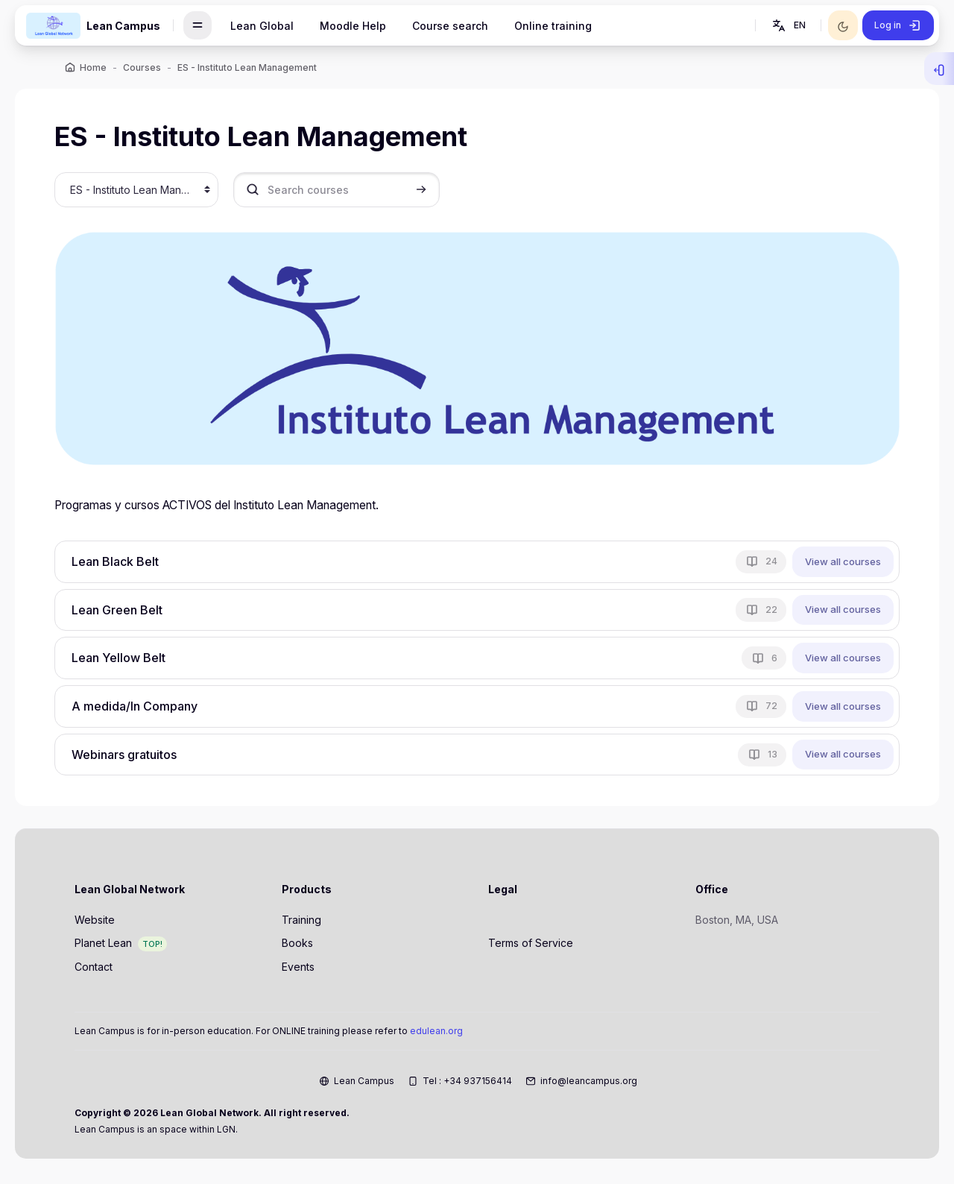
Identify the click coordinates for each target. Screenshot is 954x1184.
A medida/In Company (140, 706)
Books (297, 946)
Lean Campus (364, 1083)
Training (301, 922)
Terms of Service (530, 946)
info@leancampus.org (588, 1083)
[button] (787, 25)
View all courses (838, 561)
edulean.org (436, 1033)
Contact (94, 969)
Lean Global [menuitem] (262, 25)
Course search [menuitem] (450, 25)
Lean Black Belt (121, 562)
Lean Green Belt (123, 610)
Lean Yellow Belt (124, 658)
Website (95, 922)
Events (298, 969)
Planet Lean (103, 946)
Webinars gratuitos (130, 755)
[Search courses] (341, 192)
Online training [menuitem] (553, 25)
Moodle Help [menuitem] (353, 25)
